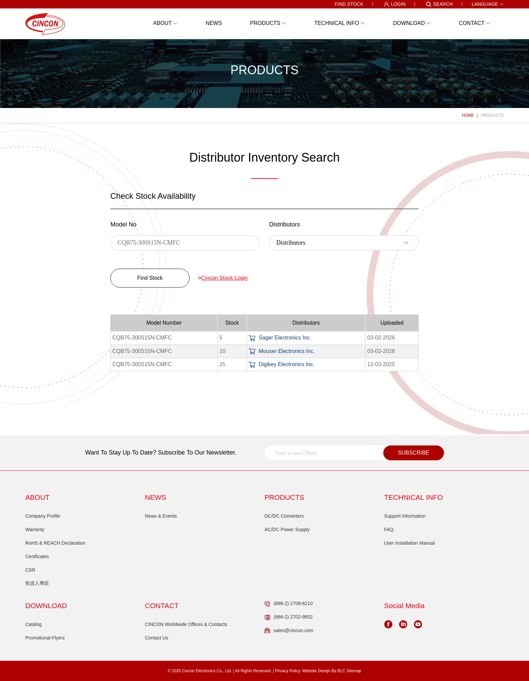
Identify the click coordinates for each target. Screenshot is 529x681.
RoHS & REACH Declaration (55, 543)
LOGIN (395, 4)
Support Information (405, 516)
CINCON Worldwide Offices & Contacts (186, 624)
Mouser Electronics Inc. (282, 351)
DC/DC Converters (284, 516)
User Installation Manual (409, 543)
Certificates (37, 556)
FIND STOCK (349, 4)
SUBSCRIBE (413, 453)
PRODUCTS (492, 115)
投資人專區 (37, 583)
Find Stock (150, 278)
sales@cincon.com (288, 631)
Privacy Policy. (288, 671)
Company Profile (42, 516)
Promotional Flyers (45, 638)
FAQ (389, 529)
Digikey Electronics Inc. (281, 364)
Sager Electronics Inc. (280, 337)
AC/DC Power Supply (287, 529)
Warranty (34, 529)
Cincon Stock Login (224, 278)
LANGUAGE (488, 4)
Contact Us (156, 638)
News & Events (161, 516)
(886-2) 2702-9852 (288, 617)
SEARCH (439, 4)
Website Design (316, 671)
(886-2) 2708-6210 (288, 604)
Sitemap (353, 671)
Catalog (33, 624)
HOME (468, 115)
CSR (30, 570)
